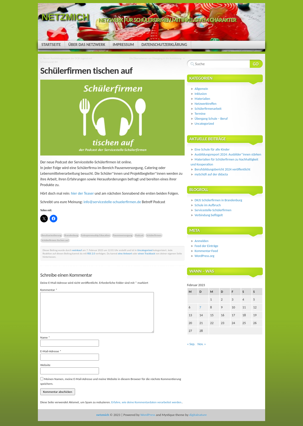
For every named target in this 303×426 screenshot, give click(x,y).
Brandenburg (71, 235)
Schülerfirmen (154, 235)
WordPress (147, 415)
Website (45, 365)
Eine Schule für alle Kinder (212, 149)
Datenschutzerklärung (164, 44)
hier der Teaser (82, 193)
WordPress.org (204, 256)
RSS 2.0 (91, 253)
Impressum (123, 44)
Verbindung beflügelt (209, 215)
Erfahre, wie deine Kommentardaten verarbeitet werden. (146, 402)
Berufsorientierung (51, 235)
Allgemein (201, 89)
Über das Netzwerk (86, 44)
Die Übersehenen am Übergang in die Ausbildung (155, 58)
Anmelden (202, 241)
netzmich (65, 17)
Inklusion (201, 94)
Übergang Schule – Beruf (211, 119)
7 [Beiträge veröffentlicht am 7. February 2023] (200, 307)
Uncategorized (145, 250)
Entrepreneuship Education (95, 235)
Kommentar (48, 290)
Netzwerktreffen (205, 104)
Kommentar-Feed (206, 251)
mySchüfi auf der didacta (211, 174)
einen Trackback (146, 253)
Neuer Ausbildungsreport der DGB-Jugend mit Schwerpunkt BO (66, 60)
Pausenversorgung (122, 235)
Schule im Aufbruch (208, 205)
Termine (200, 114)
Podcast (139, 235)
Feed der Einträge (206, 246)
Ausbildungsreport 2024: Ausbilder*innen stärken (228, 154)
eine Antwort (125, 253)
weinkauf (77, 250)
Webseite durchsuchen (256, 64)
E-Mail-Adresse (50, 351)
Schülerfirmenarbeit (208, 109)
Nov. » (201, 344)
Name (45, 337)
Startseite (51, 44)
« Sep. (191, 344)
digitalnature (198, 415)
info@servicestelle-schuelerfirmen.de (112, 202)
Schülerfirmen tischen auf (55, 240)
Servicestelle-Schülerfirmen (213, 210)
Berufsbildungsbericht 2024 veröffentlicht (222, 169)
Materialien (202, 99)
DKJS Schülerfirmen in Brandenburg (218, 200)
